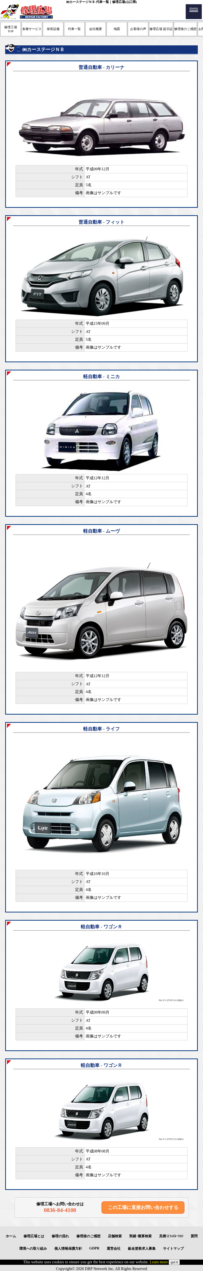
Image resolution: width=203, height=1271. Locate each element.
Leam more (159, 1262)
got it (174, 1262)
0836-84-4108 (60, 1210)
